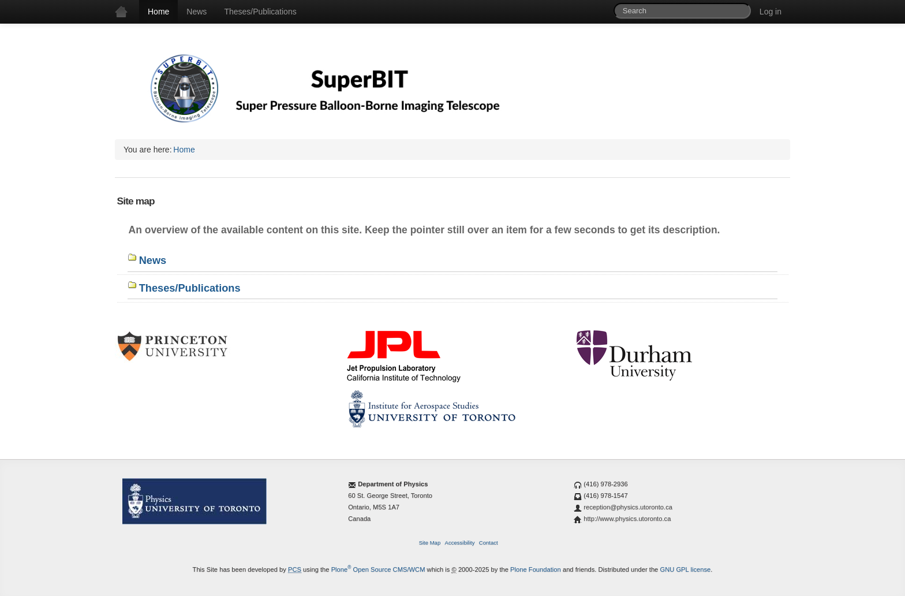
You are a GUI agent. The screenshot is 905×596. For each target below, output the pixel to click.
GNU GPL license (685, 569)
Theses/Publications (260, 11)
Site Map (430, 542)
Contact (488, 542)
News (196, 11)
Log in (770, 11)
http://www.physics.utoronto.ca (627, 518)
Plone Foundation (535, 569)
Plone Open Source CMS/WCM (378, 569)
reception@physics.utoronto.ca (628, 507)
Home (158, 11)
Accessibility (460, 542)
